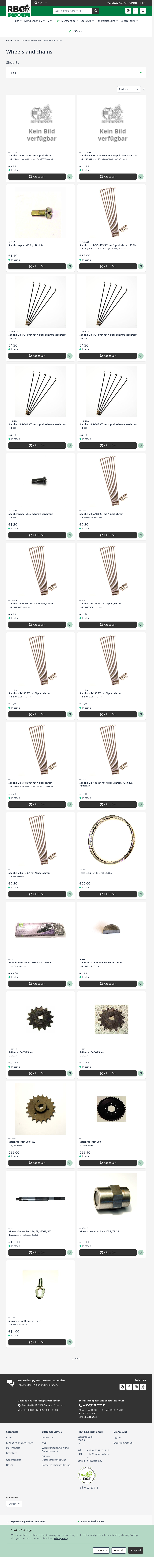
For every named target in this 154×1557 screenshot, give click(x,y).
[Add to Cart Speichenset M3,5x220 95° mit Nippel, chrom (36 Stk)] (108, 177)
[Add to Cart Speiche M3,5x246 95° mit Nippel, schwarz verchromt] (108, 445)
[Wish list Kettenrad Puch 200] (141, 1163)
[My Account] (128, 11)
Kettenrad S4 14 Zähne (91, 1052)
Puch (18, 20)
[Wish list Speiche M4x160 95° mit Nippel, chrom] (70, 714)
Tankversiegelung (107, 20)
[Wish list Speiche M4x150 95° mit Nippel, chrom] (141, 714)
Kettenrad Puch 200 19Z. (21, 1141)
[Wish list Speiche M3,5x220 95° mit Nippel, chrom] (70, 177)
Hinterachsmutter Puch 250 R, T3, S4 (99, 1231)
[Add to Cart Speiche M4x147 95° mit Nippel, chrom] (108, 625)
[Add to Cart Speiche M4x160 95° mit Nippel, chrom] (37, 714)
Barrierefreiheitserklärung (56, 1465)
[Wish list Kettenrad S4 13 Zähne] (70, 1073)
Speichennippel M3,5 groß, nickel (26, 245)
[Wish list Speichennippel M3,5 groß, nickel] (70, 266)
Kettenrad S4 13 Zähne (20, 1052)
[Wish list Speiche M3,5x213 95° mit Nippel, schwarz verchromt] (70, 356)
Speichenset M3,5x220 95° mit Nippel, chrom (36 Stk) (108, 155)
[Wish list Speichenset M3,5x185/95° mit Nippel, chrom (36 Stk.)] (141, 266)
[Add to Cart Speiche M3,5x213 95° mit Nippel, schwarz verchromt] (37, 356)
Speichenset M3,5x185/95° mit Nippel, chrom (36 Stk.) (108, 245)
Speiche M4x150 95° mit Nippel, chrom (100, 693)
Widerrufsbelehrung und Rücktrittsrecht (55, 1449)
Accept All (135, 1550)
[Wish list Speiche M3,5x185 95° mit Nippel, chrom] (70, 804)
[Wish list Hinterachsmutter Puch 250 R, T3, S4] (141, 1252)
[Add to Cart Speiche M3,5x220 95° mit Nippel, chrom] (37, 177)
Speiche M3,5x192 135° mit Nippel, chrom (31, 603)
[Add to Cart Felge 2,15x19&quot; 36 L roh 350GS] (108, 894)
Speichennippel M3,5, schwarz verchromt (30, 514)
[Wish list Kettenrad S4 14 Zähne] (141, 1073)
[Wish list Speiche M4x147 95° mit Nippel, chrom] (141, 625)
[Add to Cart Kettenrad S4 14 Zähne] (108, 1073)
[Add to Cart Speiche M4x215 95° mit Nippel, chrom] (37, 894)
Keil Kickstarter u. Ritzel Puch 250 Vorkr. (101, 962)
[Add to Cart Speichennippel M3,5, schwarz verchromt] (37, 535)
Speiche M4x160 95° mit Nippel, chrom (29, 693)
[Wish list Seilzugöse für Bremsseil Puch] (70, 1342)
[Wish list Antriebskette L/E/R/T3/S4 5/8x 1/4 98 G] (70, 984)
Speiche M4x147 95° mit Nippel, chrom (100, 603)
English (12, 1503)
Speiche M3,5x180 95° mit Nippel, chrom (101, 514)
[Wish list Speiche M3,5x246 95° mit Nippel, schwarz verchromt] (141, 445)
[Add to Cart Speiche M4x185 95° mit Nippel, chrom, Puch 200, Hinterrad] (108, 804)
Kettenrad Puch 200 (90, 1141)
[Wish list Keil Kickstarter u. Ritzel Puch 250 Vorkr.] (141, 984)
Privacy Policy (61, 1538)
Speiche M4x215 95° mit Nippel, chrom (29, 873)
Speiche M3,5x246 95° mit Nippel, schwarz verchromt (108, 424)
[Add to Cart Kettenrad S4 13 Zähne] (37, 1073)
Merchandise (67, 20)
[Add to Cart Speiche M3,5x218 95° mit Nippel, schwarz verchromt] (108, 356)
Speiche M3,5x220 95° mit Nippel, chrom (30, 155)
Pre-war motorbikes (31, 40)
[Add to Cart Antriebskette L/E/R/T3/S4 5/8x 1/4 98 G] (37, 984)
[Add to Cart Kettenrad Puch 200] (108, 1163)
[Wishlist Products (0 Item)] (135, 11)
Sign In (117, 1437)
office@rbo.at (94, 1460)
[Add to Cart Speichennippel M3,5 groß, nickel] (37, 266)
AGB (44, 1442)
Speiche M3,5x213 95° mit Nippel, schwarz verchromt (37, 334)
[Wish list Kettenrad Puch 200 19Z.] (70, 1163)
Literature (87, 20)
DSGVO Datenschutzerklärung (54, 1458)
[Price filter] (76, 72)
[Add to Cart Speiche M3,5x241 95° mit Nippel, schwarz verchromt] (37, 445)
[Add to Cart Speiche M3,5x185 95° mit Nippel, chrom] (37, 804)
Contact (133, 2)
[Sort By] (129, 89)
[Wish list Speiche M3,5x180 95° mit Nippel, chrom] (141, 535)
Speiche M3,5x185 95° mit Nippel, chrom (30, 782)
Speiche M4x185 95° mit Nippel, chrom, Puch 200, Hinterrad (106, 784)
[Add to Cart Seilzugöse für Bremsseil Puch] (37, 1342)
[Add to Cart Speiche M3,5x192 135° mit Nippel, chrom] (37, 625)
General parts (129, 20)
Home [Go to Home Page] (9, 40)
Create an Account (123, 1442)
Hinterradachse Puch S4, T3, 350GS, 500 (29, 1231)
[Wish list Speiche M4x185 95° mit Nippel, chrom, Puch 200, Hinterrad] (141, 804)
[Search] (95, 11)
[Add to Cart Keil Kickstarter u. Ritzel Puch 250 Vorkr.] (108, 984)
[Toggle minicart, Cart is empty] (143, 11)
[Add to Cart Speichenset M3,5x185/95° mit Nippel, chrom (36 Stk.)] (108, 266)
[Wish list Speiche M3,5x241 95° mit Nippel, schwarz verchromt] (70, 445)
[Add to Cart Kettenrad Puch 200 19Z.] (37, 1163)
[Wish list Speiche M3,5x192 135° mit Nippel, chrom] (70, 625)
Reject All (119, 1550)
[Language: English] (41, 3)
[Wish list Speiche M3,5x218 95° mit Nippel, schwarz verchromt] (141, 356)
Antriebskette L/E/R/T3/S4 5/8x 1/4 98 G (29, 962)
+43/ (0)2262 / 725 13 (117, 2)
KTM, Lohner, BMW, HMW (39, 20)
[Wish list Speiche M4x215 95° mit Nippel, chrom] (70, 894)
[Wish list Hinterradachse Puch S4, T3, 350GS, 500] (70, 1252)
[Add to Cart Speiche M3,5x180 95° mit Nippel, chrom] (108, 535)
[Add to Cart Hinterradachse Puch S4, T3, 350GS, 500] (37, 1252)
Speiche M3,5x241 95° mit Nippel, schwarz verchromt (37, 424)
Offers (76, 31)
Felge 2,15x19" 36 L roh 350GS (95, 873)
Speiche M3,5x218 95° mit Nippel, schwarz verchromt (108, 334)
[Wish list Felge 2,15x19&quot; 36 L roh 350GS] (141, 894)
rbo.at (142, 2)
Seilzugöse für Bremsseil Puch (24, 1321)
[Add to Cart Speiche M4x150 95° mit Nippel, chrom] (108, 714)
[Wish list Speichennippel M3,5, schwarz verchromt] (70, 535)
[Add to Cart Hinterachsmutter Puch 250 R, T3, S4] (108, 1252)
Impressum (48, 1437)
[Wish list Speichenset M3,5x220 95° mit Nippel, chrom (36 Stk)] (141, 177)
